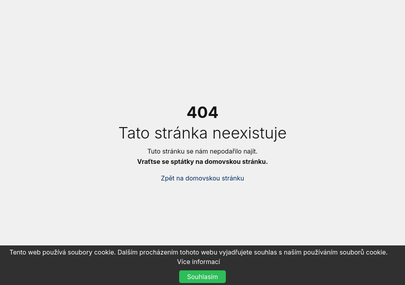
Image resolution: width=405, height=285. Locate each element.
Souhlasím (202, 277)
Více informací (198, 262)
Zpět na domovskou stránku (202, 178)
